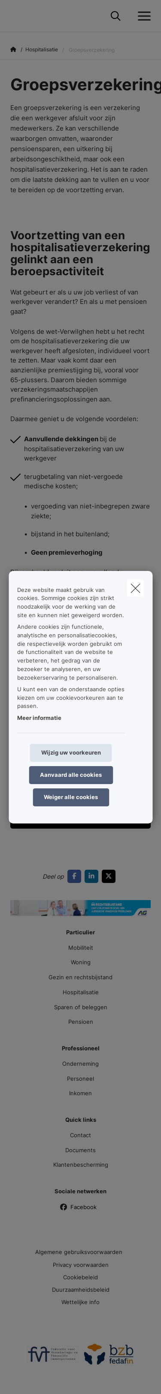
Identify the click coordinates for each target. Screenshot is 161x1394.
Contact (80, 1135)
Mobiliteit (80, 947)
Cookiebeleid (80, 1277)
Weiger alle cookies (71, 797)
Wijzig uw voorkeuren (71, 752)
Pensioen (80, 1021)
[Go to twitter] (110, 876)
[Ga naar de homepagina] (15, 16)
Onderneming (80, 1063)
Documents (80, 1150)
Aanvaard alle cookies (71, 774)
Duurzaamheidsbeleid (80, 1289)
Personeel (80, 1078)
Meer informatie (39, 717)
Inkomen (80, 1093)
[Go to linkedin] (93, 876)
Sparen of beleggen (80, 1007)
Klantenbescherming (80, 1164)
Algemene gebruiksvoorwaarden (78, 1251)
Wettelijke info (80, 1302)
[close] (135, 587)
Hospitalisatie (81, 992)
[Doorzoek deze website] (115, 16)
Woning (81, 962)
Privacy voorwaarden (81, 1264)
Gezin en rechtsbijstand (80, 977)
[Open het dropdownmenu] (142, 16)
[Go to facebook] (76, 876)
